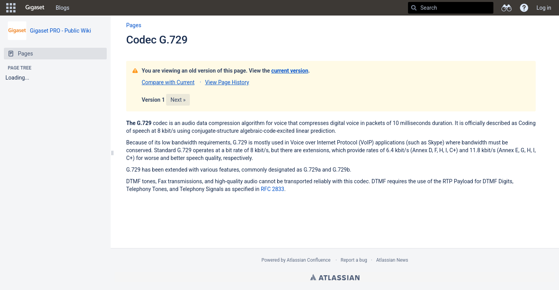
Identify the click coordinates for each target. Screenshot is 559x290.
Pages (133, 25)
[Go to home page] (35, 8)
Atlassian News (392, 260)
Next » (178, 100)
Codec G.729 (156, 39)
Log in (543, 8)
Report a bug (354, 260)
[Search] (414, 8)
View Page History (227, 82)
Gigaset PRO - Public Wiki (60, 31)
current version (289, 71)
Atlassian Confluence (309, 260)
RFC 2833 (272, 189)
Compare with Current (168, 82)
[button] (11, 8)
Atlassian (334, 277)
